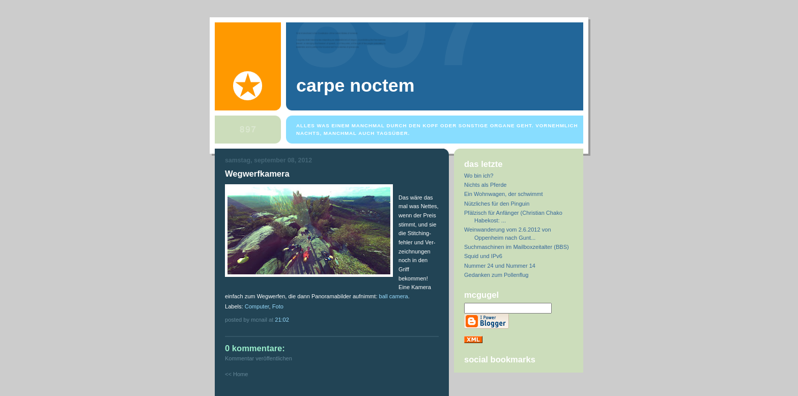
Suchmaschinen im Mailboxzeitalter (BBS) (516, 247)
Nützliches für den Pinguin (496, 204)
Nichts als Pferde (485, 185)
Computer (257, 306)
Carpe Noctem (355, 85)
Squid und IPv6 (483, 256)
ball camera (393, 296)
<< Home (236, 374)
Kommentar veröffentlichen (258, 358)
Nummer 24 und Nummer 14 (499, 266)
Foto (277, 306)
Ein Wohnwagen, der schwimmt (503, 194)
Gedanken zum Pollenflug (496, 275)
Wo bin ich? (479, 176)
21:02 (282, 320)
